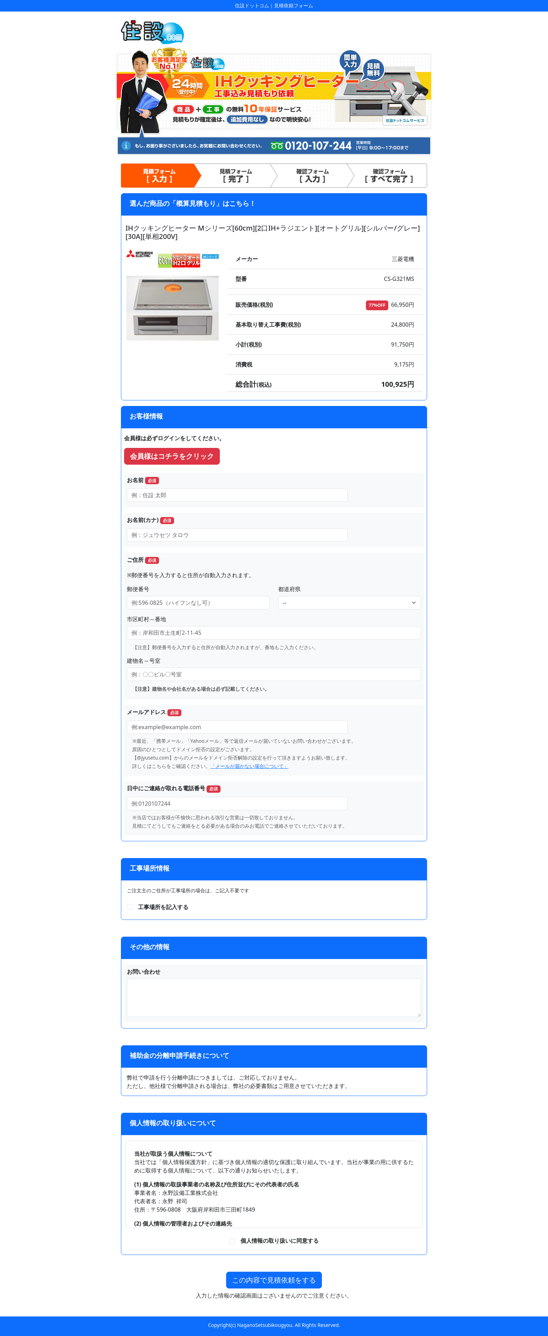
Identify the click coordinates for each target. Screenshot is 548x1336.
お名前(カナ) (150, 520)
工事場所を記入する (163, 907)
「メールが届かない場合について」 (249, 766)
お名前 (143, 480)
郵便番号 (138, 589)
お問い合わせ (143, 971)
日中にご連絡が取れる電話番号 (174, 788)
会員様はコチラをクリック (172, 456)
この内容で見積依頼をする (274, 1280)
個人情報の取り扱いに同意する (277, 1240)
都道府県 (289, 589)
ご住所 (143, 560)
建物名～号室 (143, 661)
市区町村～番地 (146, 619)
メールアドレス (154, 712)
